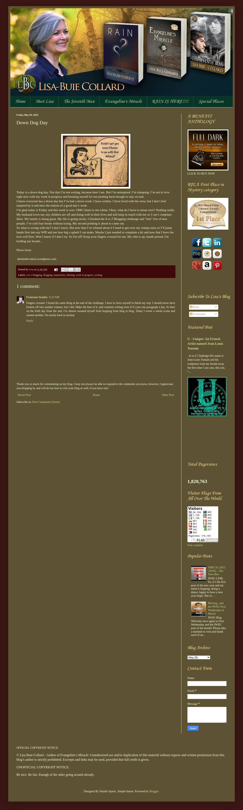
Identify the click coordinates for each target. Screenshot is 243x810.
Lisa (31, 269)
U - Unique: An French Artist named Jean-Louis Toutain (205, 343)
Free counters (195, 545)
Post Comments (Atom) (46, 402)
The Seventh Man (79, 101)
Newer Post (24, 395)
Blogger (153, 791)
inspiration (59, 275)
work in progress (84, 275)
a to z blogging (34, 275)
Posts (194, 307)
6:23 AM (54, 297)
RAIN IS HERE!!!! (170, 101)
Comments (198, 314)
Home (20, 101)
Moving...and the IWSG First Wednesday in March (217, 608)
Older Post (168, 395)
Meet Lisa (44, 101)
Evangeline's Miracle (123, 101)
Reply (29, 320)
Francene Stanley (37, 297)
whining (70, 275)
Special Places (211, 101)
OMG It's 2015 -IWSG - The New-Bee (216, 571)
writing (98, 275)
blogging (48, 275)
